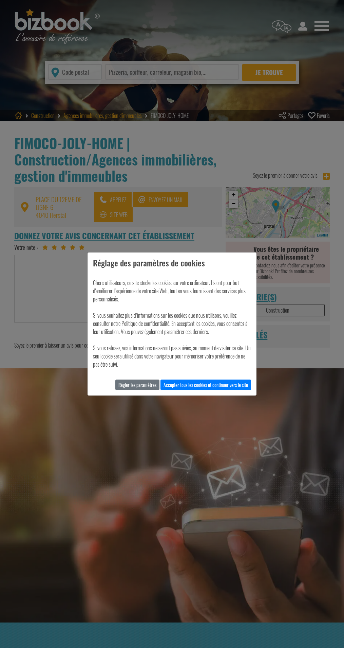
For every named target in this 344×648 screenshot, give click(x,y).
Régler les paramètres (137, 384)
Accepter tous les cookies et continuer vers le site (206, 384)
